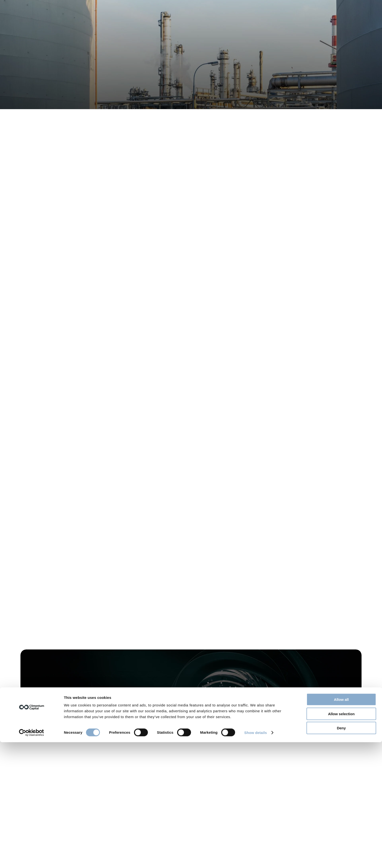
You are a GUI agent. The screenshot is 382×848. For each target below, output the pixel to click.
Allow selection (341, 820)
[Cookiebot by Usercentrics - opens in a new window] (31, 838)
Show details (255, 838)
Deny (341, 834)
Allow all (341, 805)
